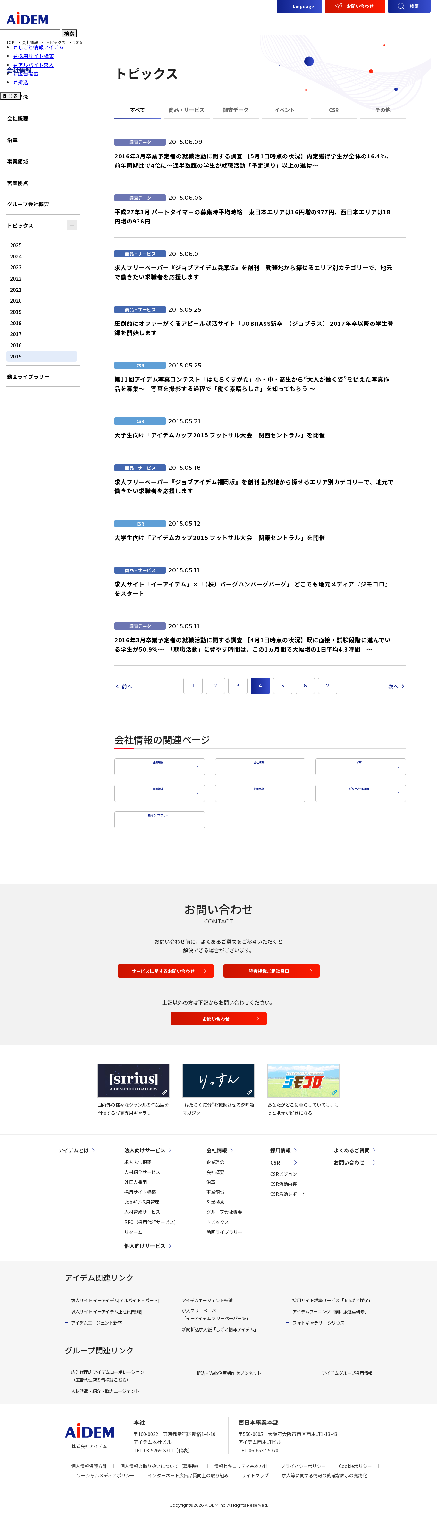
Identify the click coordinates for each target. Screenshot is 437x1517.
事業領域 (156, 790)
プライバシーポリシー (303, 1461)
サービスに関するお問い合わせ (163, 966)
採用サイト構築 (140, 1187)
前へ (127, 686)
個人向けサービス (313, 21)
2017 (15, 334)
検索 (414, 6)
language (303, 6)
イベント (284, 110)
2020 (15, 300)
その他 (383, 110)
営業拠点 (257, 790)
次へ (393, 686)
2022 (15, 278)
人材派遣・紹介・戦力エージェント (105, 1386)
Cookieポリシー (355, 1461)
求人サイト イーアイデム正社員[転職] (107, 1307)
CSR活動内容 (283, 1179)
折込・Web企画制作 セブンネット (229, 1368)
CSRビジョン (283, 1169)
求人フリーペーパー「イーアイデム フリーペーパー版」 (216, 1310)
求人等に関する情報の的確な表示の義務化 (324, 1471)
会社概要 (257, 765)
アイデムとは (210, 21)
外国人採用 (135, 1177)
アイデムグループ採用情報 (347, 1368)
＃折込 (20, 84)
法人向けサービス (259, 21)
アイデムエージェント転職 (207, 1295)
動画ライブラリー (156, 815)
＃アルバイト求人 (33, 66)
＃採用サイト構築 (33, 57)
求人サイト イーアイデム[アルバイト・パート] (115, 1295)
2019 (15, 312)
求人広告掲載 (137, 1157)
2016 (15, 345)
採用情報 (413, 21)
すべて (137, 110)
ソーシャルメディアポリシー (106, 1471)
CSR (385, 21)
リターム (133, 1227)
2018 (15, 323)
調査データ (235, 110)
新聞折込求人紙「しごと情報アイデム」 (220, 1324)
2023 (15, 267)
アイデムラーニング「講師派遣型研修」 (330, 1307)
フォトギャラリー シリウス (318, 1318)
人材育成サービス (142, 1207)
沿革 (357, 765)
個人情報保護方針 (89, 1461)
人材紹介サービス (142, 1167)
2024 (15, 256)
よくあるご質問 (219, 936)
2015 (15, 356)
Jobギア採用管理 (141, 1197)
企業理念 (156, 765)
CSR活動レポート (288, 1189)
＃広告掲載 (25, 75)
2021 (15, 289)
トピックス (20, 225)
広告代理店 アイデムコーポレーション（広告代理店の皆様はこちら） (107, 1371)
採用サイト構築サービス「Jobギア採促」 (332, 1295)
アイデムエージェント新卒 (96, 1318)
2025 (15, 245)
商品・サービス (187, 110)
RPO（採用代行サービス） (151, 1217)
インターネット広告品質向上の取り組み (188, 1471)
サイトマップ (255, 1471)
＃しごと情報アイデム (38, 49)
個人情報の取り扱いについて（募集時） (160, 1461)
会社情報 (357, 21)
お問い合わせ (360, 6)
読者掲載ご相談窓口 (269, 966)
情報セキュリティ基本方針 (241, 1461)
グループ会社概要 (357, 790)
